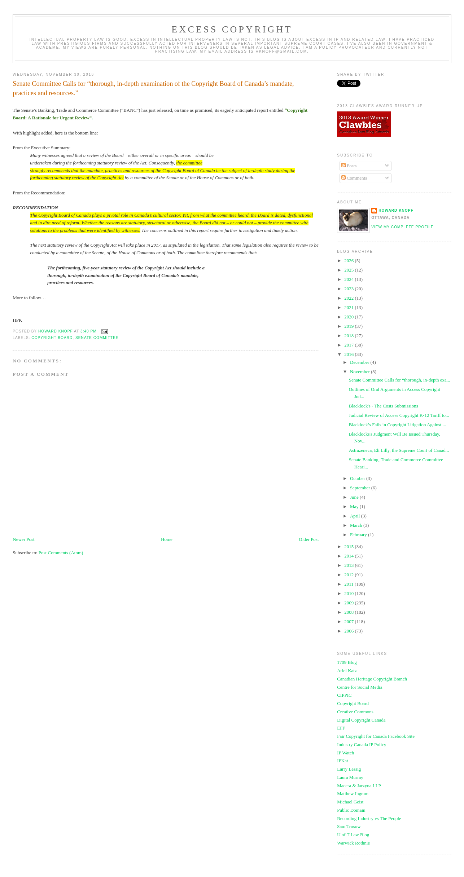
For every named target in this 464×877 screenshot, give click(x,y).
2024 (349, 279)
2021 (349, 307)
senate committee (97, 338)
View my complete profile (402, 227)
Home (166, 539)
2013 (349, 565)
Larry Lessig (349, 769)
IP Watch (345, 752)
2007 (349, 621)
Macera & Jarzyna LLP (359, 785)
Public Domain (351, 810)
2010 (349, 593)
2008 (349, 612)
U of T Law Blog (353, 834)
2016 (349, 354)
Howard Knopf (395, 210)
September (360, 487)
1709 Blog (347, 662)
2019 (349, 326)
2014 (349, 556)
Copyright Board (353, 703)
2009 (349, 602)
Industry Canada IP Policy (361, 744)
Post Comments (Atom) (61, 552)
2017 (349, 345)
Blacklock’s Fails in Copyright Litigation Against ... (397, 424)
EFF (341, 728)
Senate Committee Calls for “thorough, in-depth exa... (399, 380)
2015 (349, 546)
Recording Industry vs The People (369, 818)
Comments (354, 178)
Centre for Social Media (359, 687)
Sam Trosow (348, 826)
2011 (349, 584)
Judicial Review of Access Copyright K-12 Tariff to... (399, 415)
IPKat (342, 760)
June (355, 497)
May (355, 506)
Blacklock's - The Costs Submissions (383, 406)
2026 (349, 260)
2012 (349, 574)
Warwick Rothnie (353, 843)
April (355, 516)
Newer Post (23, 539)
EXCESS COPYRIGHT (231, 29)
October (358, 478)
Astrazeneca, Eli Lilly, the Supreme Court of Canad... (399, 450)
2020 (349, 316)
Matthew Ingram (352, 793)
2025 (349, 270)
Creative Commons (355, 711)
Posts (349, 165)
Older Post (309, 539)
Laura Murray (350, 777)
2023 (349, 288)
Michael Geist (350, 802)
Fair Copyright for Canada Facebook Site (376, 736)
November (360, 371)
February (359, 534)
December (360, 362)
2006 (349, 631)
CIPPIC (344, 695)
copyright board (52, 338)
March (356, 525)
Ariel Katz (347, 670)
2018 (349, 335)
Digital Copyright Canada (361, 720)
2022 (349, 298)
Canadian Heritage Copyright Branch (372, 679)
